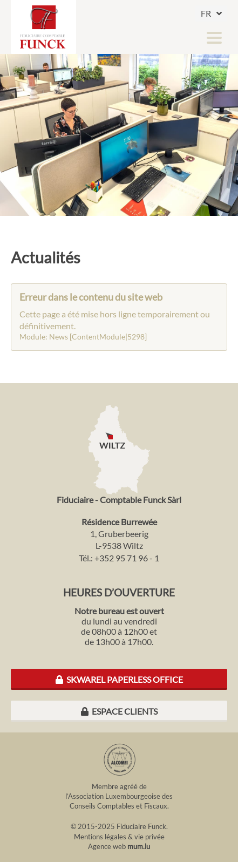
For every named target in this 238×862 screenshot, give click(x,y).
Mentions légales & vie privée (119, 836)
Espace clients (119, 711)
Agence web (107, 846)
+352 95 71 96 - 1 (126, 558)
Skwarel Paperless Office (119, 679)
